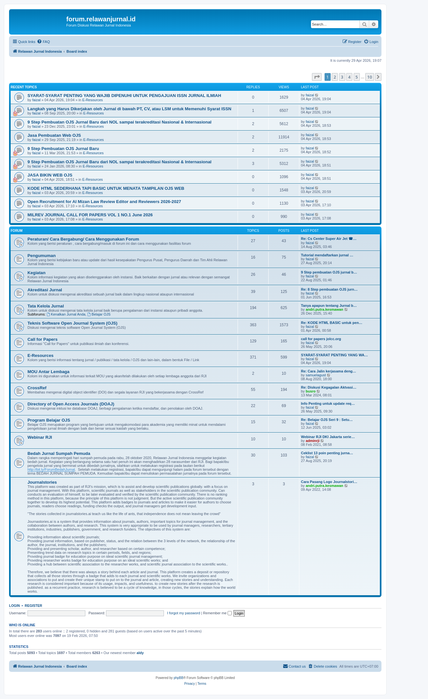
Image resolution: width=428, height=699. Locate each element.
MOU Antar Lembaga (48, 371)
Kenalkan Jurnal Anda (66, 314)
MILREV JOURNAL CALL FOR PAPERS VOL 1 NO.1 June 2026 (90, 214)
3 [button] (342, 77)
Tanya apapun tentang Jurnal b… (329, 305)
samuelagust (316, 375)
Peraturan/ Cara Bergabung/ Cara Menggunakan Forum (83, 239)
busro (311, 391)
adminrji (313, 441)
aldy (140, 653)
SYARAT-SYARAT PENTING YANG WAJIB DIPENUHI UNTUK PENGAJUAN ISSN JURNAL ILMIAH (124, 95)
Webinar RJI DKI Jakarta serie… (328, 437)
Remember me (217, 613)
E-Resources (92, 100)
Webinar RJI (39, 437)
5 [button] (357, 77)
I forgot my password (183, 613)
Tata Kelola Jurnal (45, 306)
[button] (317, 77)
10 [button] (369, 77)
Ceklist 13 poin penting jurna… (327, 453)
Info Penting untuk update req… (328, 403)
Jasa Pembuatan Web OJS (54, 135)
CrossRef (37, 387)
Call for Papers (42, 339)
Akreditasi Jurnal (44, 289)
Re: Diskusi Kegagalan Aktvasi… (328, 387)
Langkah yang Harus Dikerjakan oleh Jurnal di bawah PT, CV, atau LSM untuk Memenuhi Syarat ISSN (129, 108)
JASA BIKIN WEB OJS (49, 175)
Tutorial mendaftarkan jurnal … (327, 255)
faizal (36, 100)
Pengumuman (41, 255)
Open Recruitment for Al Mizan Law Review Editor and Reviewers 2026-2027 (104, 201)
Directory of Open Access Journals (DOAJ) (70, 404)
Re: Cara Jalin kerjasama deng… (328, 371)
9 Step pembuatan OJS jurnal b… (329, 272)
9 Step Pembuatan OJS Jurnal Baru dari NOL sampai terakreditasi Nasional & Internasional (119, 122)
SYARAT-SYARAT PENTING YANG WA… (334, 355)
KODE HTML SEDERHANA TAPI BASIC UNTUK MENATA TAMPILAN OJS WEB (105, 188)
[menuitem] (43, 42)
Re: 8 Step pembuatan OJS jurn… (329, 289)
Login (14, 606)
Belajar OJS (99, 314)
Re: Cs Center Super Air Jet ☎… (329, 239)
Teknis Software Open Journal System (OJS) (72, 323)
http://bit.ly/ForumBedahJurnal (51, 469)
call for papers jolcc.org (321, 339)
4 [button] (349, 77)
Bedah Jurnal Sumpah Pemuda (58, 453)
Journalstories (42, 482)
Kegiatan (36, 272)
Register (33, 606)
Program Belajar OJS (48, 420)
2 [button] (335, 77)
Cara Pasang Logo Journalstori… (329, 482)
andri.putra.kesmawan (324, 309)
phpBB (178, 678)
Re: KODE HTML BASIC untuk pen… (331, 323)
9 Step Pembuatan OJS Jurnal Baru (63, 148)
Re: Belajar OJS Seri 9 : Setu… (327, 420)
